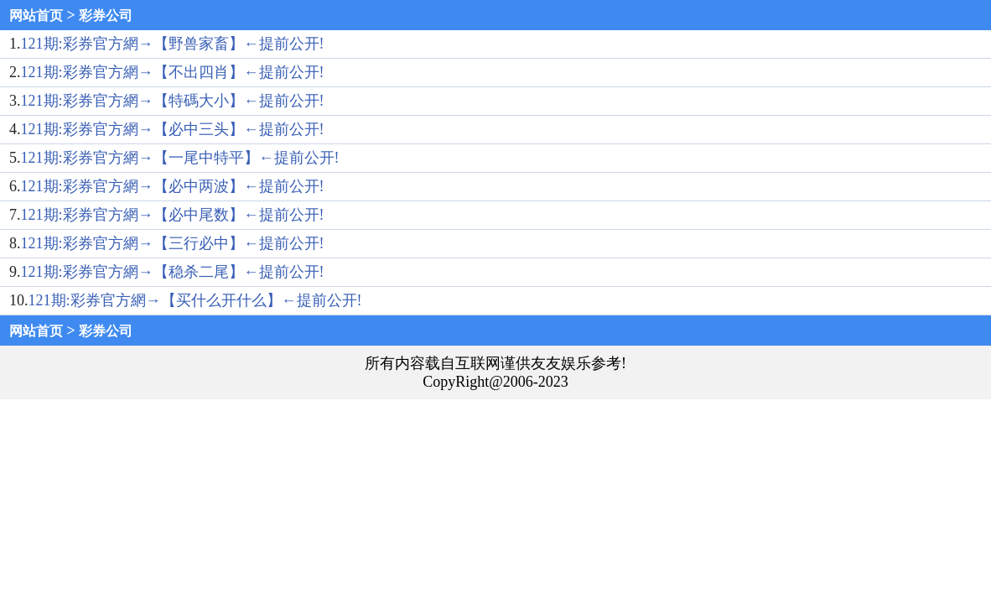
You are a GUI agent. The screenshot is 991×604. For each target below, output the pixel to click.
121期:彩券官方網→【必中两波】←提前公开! (172, 186)
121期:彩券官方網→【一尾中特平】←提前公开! (180, 157)
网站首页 (36, 15)
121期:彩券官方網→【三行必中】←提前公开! (172, 243)
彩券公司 (105, 15)
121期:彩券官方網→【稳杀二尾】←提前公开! (172, 271)
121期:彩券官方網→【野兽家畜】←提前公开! (172, 43)
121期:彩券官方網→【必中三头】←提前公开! (172, 129)
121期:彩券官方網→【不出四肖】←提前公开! (172, 72)
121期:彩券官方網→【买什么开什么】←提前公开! (195, 300)
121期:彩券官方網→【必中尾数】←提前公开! (172, 214)
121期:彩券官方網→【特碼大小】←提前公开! (172, 100)
